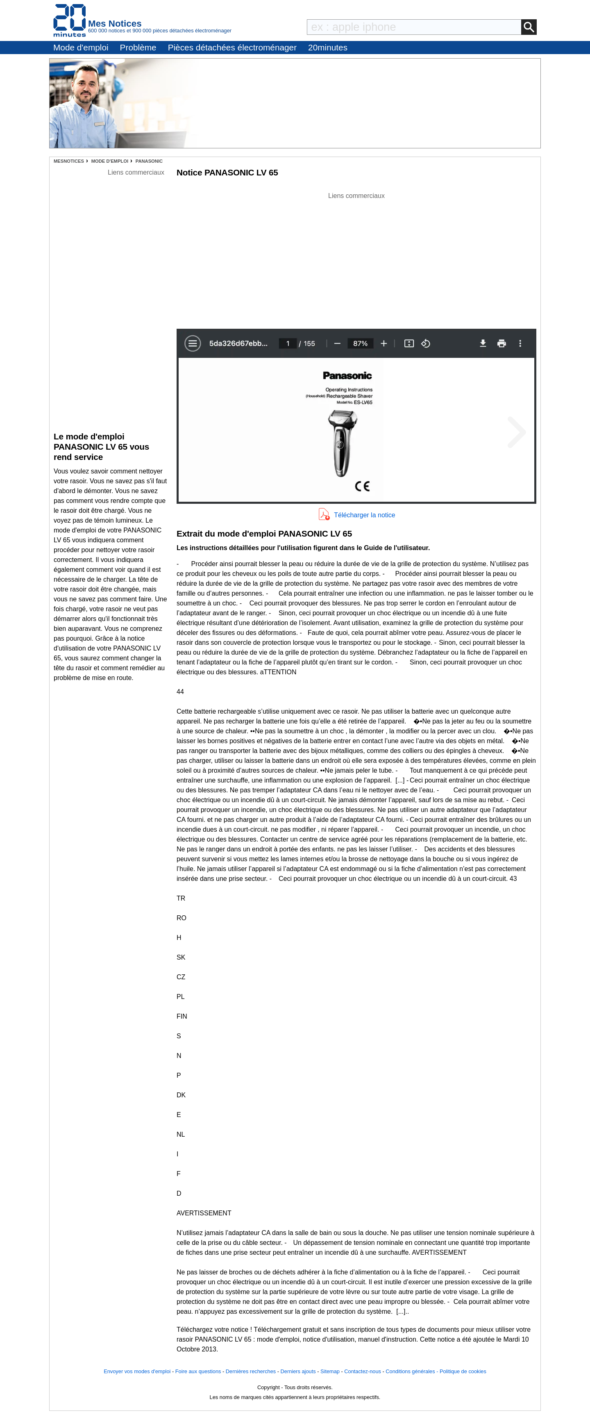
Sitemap (330, 1371)
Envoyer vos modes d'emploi (137, 1371)
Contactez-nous (362, 1371)
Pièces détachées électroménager (232, 47)
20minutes (327, 47)
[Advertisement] (356, 258)
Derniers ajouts (298, 1371)
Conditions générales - (413, 1371)
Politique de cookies (463, 1371)
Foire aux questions (198, 1371)
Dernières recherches (251, 1371)
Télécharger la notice (364, 515)
